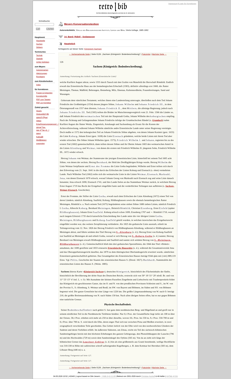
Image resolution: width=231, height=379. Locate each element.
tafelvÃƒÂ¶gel (42, 118)
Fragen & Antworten (44, 93)
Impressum (173, 4)
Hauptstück (69, 44)
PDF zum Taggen (43, 100)
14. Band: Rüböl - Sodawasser (79, 37)
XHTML (169, 376)
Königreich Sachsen (93, 49)
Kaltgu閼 (39, 137)
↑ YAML (104, 376)
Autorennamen (42, 70)
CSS (176, 376)
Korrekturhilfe (41, 96)
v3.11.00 (112, 376)
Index (38, 85)
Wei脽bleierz (41, 140)
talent (38, 133)
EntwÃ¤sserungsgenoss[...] (47, 124)
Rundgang (40, 77)
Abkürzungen (41, 73)
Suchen (39, 44)
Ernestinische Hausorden (120, 248)
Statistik (39, 59)
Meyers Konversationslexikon (81, 24)
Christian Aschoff (148, 376)
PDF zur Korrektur (43, 103)
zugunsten (40, 144)
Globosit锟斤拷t (42, 114)
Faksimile (146, 54)
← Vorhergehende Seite (79, 54)
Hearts (39, 111)
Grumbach (157, 120)
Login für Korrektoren (187, 4)
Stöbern (39, 47)
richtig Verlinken (42, 62)
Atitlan (38, 121)
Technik (39, 55)
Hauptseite (40, 41)
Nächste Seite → (159, 54)
